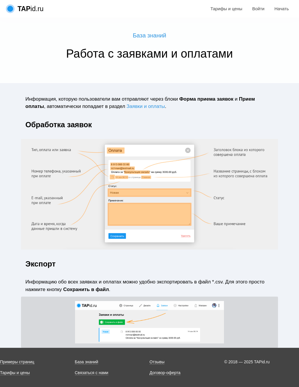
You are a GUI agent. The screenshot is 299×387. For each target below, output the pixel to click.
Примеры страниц (17, 362)
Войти (258, 8)
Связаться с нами (91, 372)
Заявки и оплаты (145, 106)
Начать (281, 8)
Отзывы (157, 362)
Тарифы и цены (226, 8)
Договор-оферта (165, 372)
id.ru (31, 9)
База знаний (149, 35)
